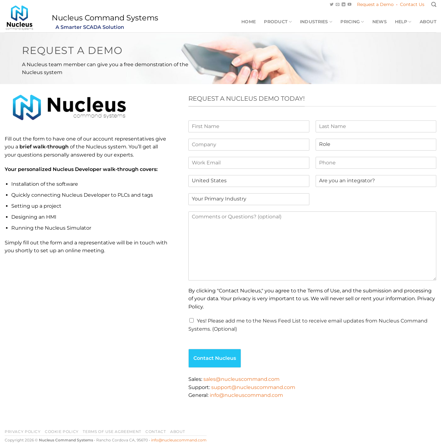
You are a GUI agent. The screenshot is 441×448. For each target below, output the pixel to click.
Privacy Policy (23, 431)
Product (278, 22)
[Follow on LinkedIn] (343, 5)
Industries (316, 22)
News (379, 21)
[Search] (433, 4)
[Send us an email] (337, 5)
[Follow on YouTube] (349, 5)
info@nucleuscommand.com (246, 395)
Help (403, 22)
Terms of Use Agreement (112, 431)
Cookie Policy (62, 431)
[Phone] (376, 163)
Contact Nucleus (214, 358)
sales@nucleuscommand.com (241, 379)
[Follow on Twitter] (331, 5)
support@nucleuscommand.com (253, 387)
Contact (155, 431)
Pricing (352, 22)
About (428, 21)
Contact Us (412, 4)
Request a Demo (375, 4)
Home (248, 21)
